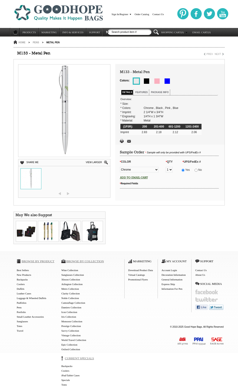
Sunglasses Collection (72, 274)
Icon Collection (69, 312)
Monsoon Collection (71, 321)
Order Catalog (142, 14)
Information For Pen (172, 288)
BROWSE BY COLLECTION (85, 261)
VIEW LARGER (94, 162)
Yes (186, 170)
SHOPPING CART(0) (172, 32)
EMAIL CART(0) (201, 32)
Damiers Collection (71, 307)
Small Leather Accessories (30, 316)
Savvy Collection (70, 330)
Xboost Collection (70, 279)
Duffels (20, 288)
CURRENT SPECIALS (79, 358)
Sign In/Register (120, 14)
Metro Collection (70, 288)
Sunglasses (22, 321)
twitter (206, 299)
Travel (20, 330)
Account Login (169, 270)
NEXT (218, 54)
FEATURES (141, 92)
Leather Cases (24, 293)
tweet (216, 307)
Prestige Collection (71, 326)
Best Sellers (23, 270)
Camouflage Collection (73, 302)
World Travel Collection (73, 340)
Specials (65, 380)
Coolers (21, 284)
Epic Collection (69, 344)
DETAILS (127, 92)
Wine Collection (69, 270)
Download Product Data (140, 270)
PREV (210, 54)
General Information (172, 279)
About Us (200, 274)
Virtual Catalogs (136, 274)
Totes (19, 326)
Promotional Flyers (138, 279)
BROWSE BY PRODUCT (38, 261)
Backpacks (22, 279)
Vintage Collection (71, 335)
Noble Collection (70, 298)
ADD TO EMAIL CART (134, 177)
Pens (36, 42)
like (201, 307)
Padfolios (21, 302)
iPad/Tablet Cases (70, 375)
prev (60, 193)
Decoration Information (174, 274)
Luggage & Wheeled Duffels (31, 298)
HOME (22, 42)
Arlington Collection (72, 284)
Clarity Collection (70, 293)
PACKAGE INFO (160, 92)
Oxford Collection (70, 349)
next (68, 193)
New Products (24, 274)
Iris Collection (68, 316)
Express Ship (168, 284)
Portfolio (21, 312)
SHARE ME (32, 162)
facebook (206, 292)
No (198, 170)
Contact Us (158, 14)
